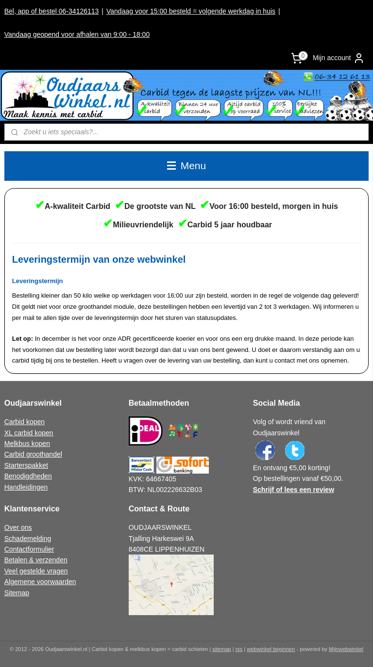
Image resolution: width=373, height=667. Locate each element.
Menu (186, 165)
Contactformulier (29, 549)
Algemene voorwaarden (40, 582)
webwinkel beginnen (271, 649)
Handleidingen (26, 487)
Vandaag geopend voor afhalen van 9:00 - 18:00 (77, 34)
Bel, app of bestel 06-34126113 (51, 11)
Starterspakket (26, 465)
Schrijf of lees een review (293, 489)
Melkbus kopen (27, 443)
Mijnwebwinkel (346, 649)
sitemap (221, 649)
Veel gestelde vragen (36, 571)
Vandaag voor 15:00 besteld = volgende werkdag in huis (190, 11)
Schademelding (27, 538)
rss (239, 649)
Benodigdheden (28, 476)
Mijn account (339, 58)
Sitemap (16, 593)
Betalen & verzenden (36, 560)
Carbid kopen (24, 422)
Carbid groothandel (33, 454)
